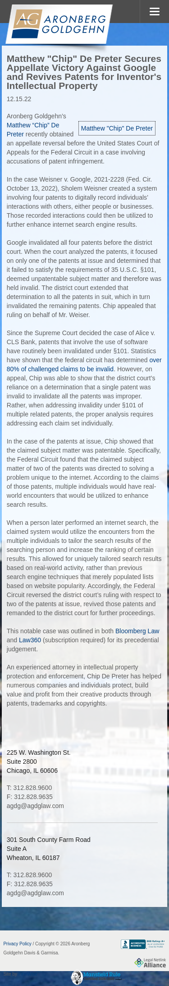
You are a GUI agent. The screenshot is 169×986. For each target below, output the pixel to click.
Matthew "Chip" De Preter (117, 128)
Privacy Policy (17, 943)
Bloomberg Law (137, 631)
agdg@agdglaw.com (35, 805)
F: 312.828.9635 (30, 796)
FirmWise (27, 974)
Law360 (30, 640)
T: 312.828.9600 (29, 787)
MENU (154, 11)
